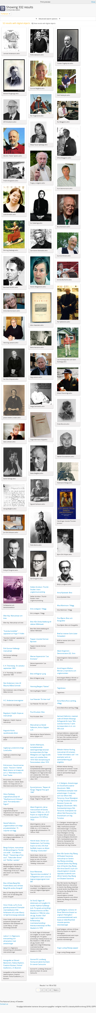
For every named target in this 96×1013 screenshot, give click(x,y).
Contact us (4, 1004)
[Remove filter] (9, 13)
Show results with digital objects (44, 23)
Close (93, 2)
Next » (56, 990)
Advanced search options (48, 19)
